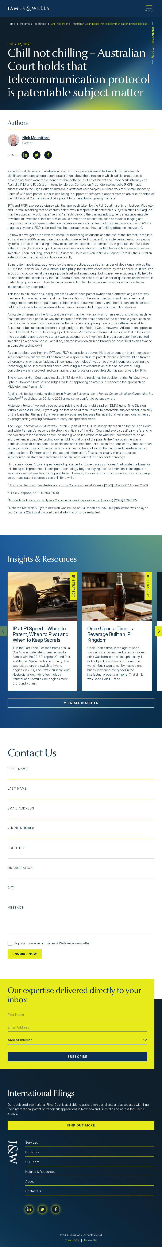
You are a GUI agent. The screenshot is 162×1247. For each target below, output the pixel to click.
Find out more (81, 1125)
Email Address (21, 808)
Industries (32, 1152)
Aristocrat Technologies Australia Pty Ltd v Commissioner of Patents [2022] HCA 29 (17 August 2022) (78, 485)
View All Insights (81, 703)
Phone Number (21, 828)
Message (16, 907)
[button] (158, 631)
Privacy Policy (72, 1240)
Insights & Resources (33, 23)
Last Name (17, 788)
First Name (18, 769)
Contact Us (33, 1191)
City (11, 887)
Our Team (32, 1162)
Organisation (20, 868)
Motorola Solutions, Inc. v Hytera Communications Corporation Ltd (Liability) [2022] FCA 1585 (73, 500)
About (29, 1181)
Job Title (16, 848)
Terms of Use (90, 1240)
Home (11, 23)
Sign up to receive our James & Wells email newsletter (49, 943)
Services (31, 1142)
